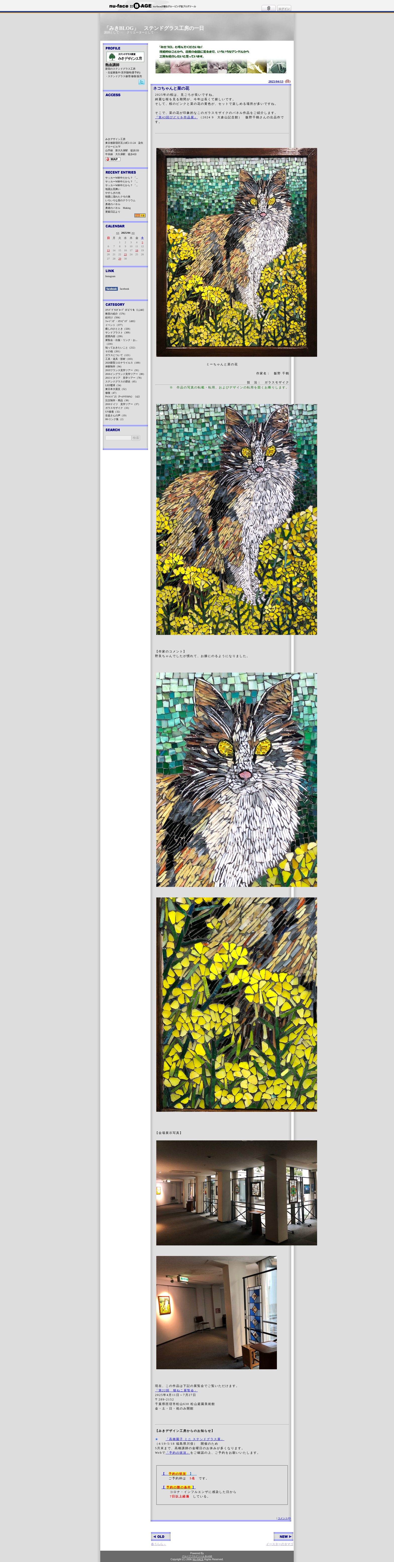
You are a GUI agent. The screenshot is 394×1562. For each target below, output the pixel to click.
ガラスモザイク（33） (117, 408)
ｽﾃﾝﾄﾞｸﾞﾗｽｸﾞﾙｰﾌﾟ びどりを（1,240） (125, 310)
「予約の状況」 (178, 1452)
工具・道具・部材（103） (119, 359)
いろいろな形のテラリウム (120, 200)
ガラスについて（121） (118, 355)
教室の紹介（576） (116, 313)
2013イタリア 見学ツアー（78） (124, 377)
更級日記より (112, 211)
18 (136, 250)
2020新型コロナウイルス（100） (123, 362)
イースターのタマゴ (279, 1539)
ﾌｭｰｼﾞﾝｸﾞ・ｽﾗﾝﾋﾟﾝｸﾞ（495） (121, 321)
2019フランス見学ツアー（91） (122, 370)
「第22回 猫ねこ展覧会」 (176, 1390)
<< (117, 232)
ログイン (284, 8)
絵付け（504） (113, 317)
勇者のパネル (112, 204)
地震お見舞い (112, 189)
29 (119, 258)
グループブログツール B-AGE (197, 1556)
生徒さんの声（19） (116, 415)
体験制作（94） (114, 366)
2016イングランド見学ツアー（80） (125, 374)
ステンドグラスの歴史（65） (121, 381)
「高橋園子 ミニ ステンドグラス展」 (195, 1439)
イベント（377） (114, 325)
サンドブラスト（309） (118, 332)
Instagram (110, 276)
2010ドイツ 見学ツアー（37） (122, 404)
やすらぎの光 (112, 192)
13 (108, 250)
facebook (124, 288)
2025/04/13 (275, 81)
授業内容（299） (114, 336)
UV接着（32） (113, 411)
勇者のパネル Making (118, 208)
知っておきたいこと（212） (121, 347)
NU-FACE (198, 1559)
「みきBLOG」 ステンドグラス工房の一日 (154, 28)
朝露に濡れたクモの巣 (117, 196)
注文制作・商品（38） (117, 400)
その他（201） (113, 351)
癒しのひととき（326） (118, 328)
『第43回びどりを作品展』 (176, 117)
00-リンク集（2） (115, 419)
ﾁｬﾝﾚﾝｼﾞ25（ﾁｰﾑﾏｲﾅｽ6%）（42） (123, 396)
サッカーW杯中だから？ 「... (121, 177)
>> (133, 232)
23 (125, 254)
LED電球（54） (114, 385)
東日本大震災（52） (116, 389)
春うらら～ (161, 1539)
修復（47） (111, 392)
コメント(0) (284, 1518)
